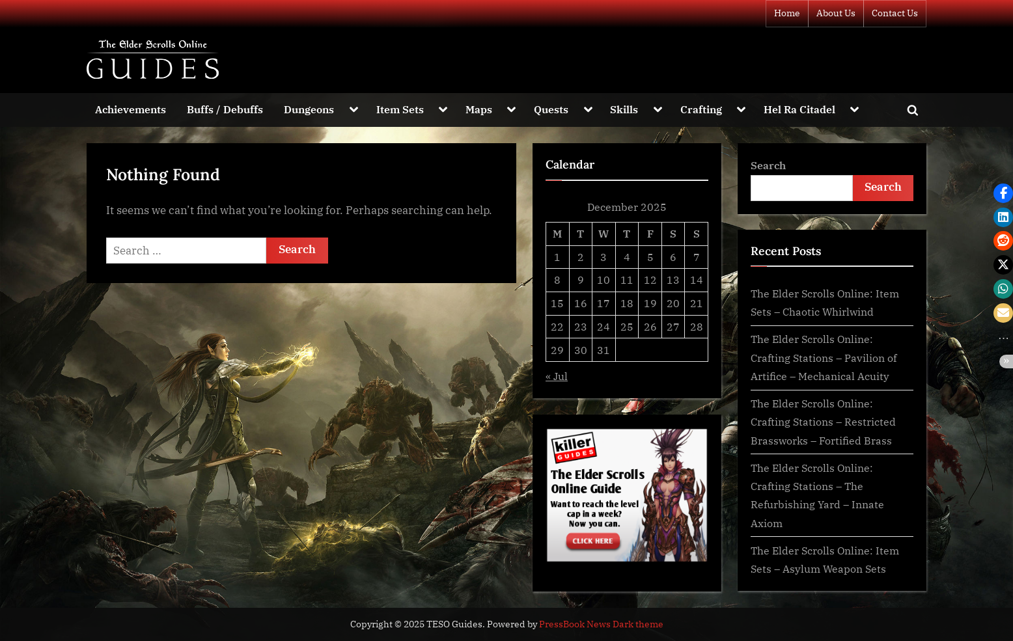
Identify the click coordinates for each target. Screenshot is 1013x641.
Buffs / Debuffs (225, 109)
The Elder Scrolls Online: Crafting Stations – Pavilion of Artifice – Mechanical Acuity (823, 357)
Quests (551, 109)
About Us (835, 13)
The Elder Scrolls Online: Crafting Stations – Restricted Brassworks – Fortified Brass (823, 421)
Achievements (130, 109)
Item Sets (400, 109)
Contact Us (895, 13)
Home (787, 13)
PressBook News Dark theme (601, 624)
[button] (1003, 193)
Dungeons (309, 109)
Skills (624, 109)
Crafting (701, 109)
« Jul (557, 376)
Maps (478, 109)
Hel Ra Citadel (799, 109)
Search (768, 165)
